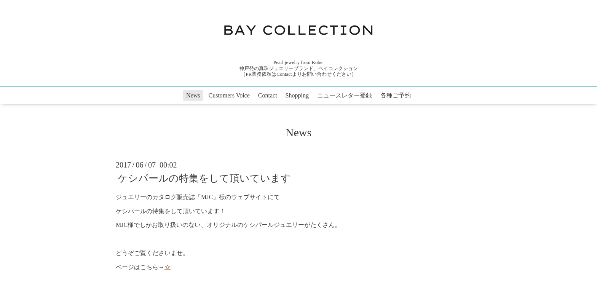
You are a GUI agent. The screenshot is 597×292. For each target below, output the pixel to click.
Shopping (297, 95)
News (193, 95)
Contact (267, 95)
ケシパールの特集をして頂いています (204, 178)
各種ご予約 (395, 95)
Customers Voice (229, 95)
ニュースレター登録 (344, 95)
